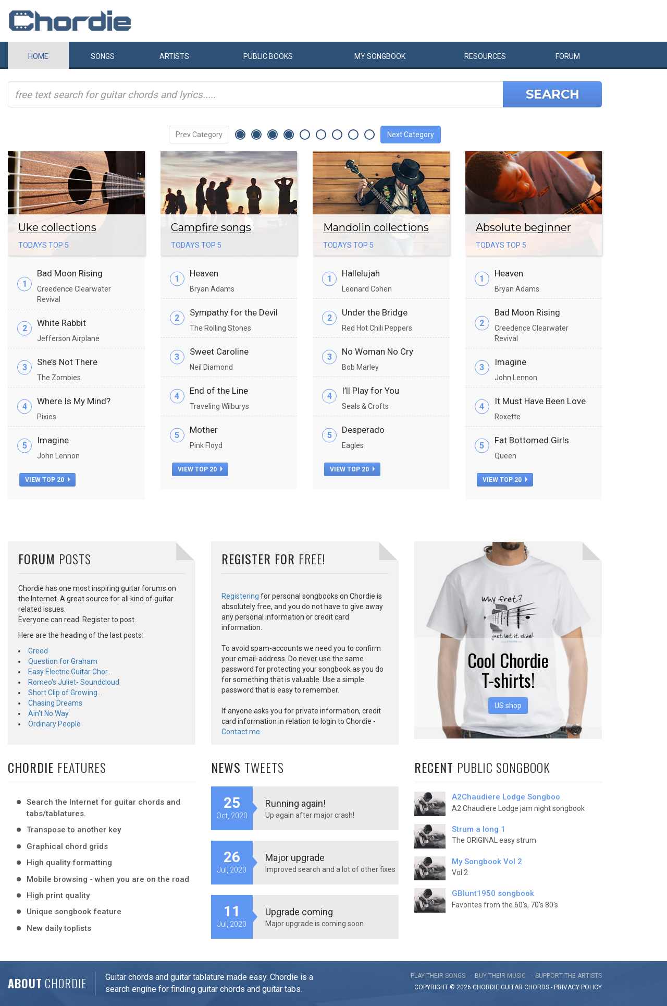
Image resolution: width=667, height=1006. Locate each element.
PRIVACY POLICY (578, 987)
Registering (240, 596)
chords (536, 987)
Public (268, 56)
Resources (485, 56)
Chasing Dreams (55, 703)
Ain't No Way (48, 713)
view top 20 (47, 479)
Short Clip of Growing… (65, 692)
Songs (103, 56)
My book (379, 56)
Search (552, 94)
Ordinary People (54, 724)
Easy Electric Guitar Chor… (70, 672)
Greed (38, 651)
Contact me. (241, 732)
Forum (567, 56)
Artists (174, 56)
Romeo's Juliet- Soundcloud (73, 682)
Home (38, 56)
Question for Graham (62, 661)
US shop (508, 705)
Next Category (410, 134)
